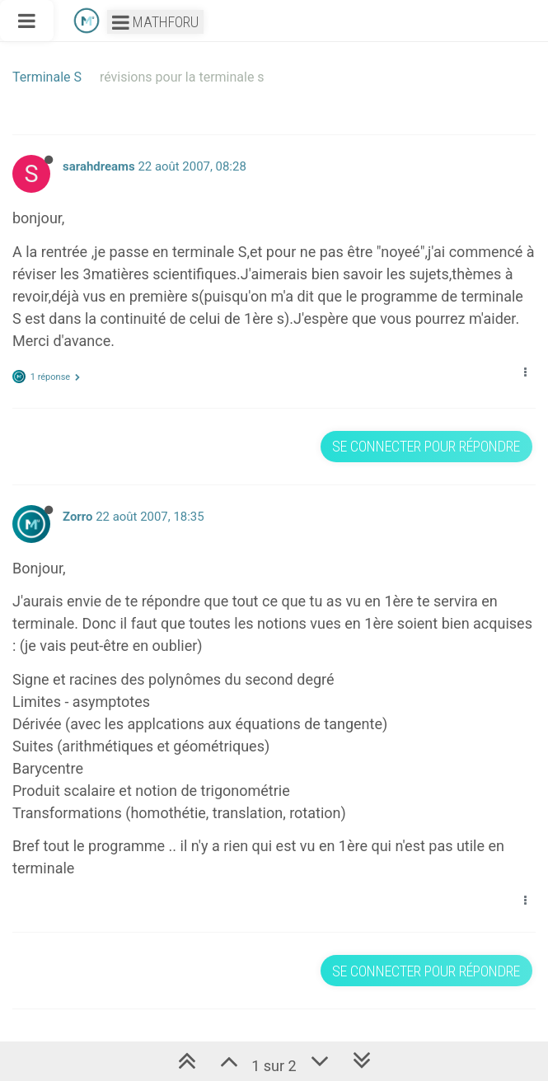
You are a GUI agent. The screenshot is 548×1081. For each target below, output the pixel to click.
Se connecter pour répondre (426, 446)
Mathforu (155, 21)
